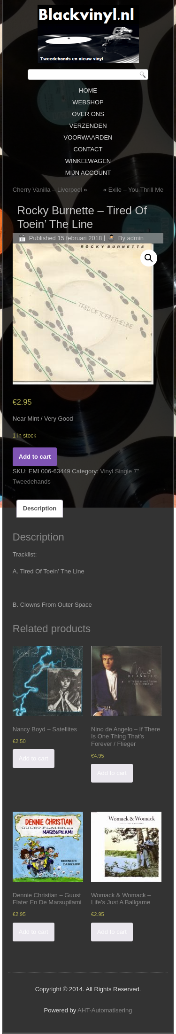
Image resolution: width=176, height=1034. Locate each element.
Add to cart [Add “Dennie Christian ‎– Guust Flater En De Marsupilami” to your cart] (33, 931)
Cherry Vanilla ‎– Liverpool (47, 189)
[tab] (39, 508)
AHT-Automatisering (104, 1010)
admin (135, 238)
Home (88, 90)
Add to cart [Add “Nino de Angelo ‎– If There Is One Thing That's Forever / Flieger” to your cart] (112, 772)
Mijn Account (88, 172)
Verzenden (88, 125)
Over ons (88, 114)
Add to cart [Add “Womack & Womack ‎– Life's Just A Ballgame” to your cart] (112, 931)
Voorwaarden (87, 137)
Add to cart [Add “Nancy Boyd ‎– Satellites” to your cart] (33, 758)
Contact (88, 149)
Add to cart (35, 456)
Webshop (87, 102)
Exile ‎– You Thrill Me (136, 189)
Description (40, 508)
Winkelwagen (88, 160)
